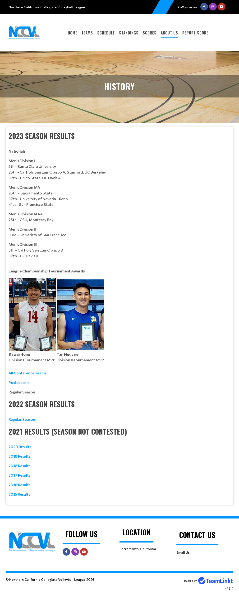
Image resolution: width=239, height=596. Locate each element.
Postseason (19, 382)
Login (229, 588)
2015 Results (19, 494)
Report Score (195, 33)
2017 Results (19, 475)
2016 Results (19, 484)
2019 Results (19, 456)
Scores (149, 33)
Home (72, 33)
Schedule (106, 33)
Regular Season (22, 419)
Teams (87, 33)
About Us (169, 33)
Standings (128, 33)
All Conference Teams (27, 373)
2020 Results (20, 446)
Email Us (183, 552)
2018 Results (19, 465)
